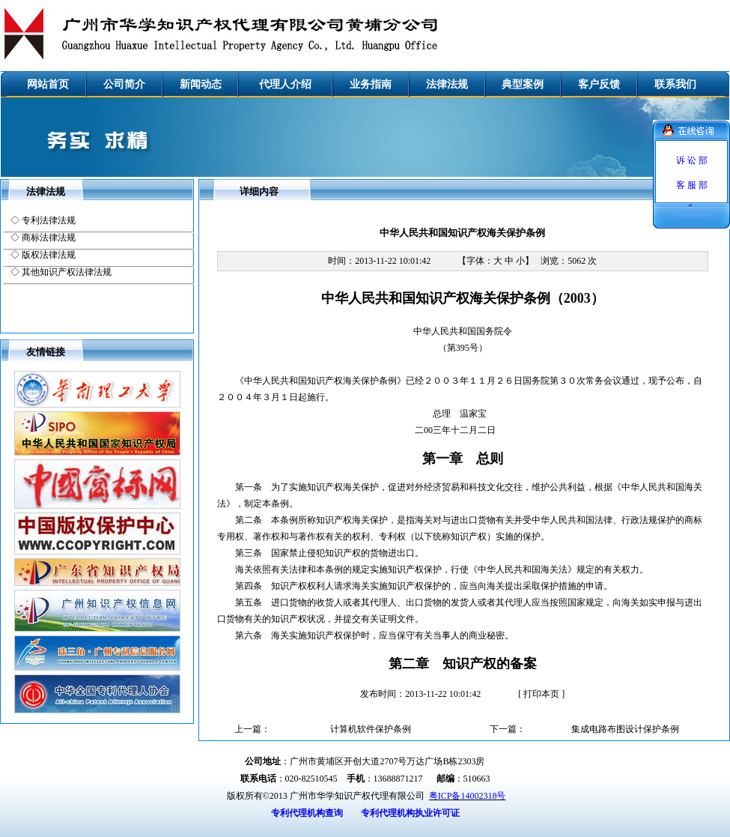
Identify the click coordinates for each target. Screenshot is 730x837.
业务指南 (371, 84)
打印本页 (541, 694)
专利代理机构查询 (307, 813)
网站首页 (48, 84)
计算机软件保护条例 (370, 729)
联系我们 (675, 84)
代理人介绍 (285, 84)
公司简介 (124, 84)
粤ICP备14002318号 (467, 796)
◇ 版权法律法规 (43, 255)
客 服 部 (692, 185)
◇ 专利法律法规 (43, 220)
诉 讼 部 (692, 160)
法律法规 (447, 84)
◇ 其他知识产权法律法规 (61, 272)
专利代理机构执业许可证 (410, 813)
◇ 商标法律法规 (43, 237)
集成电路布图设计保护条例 (625, 729)
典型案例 (523, 84)
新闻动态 (201, 84)
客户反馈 (599, 84)
